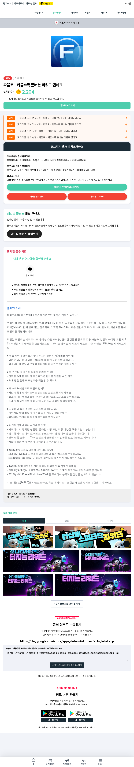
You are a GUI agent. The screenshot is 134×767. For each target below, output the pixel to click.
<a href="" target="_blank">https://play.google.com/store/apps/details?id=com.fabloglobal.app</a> (67, 656)
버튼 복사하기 (53, 720)
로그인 (128, 3)
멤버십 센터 (31, 3)
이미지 (110, 520)
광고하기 (7, 3)
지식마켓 (74, 12)
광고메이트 (57, 12)
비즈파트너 (19, 3)
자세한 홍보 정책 (36, 196)
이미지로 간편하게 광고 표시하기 (67, 187)
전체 (24, 520)
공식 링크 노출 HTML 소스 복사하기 (67, 665)
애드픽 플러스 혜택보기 (24, 234)
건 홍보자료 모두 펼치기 (67, 604)
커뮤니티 (104, 12)
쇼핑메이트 (39, 12)
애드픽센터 (121, 12)
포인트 (87, 12)
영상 (67, 520)
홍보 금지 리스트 (97, 196)
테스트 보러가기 (67, 105)
